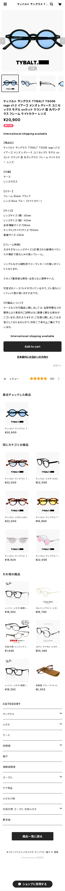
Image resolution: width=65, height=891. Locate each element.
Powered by (32, 857)
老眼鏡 (6, 745)
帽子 (5, 756)
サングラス (8, 714)
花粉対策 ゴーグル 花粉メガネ (20, 809)
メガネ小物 (9, 798)
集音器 (6, 819)
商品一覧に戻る (33, 836)
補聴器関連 (9, 766)
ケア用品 (8, 788)
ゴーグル (7, 777)
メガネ (6, 724)
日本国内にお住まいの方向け (32, 356)
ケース (6, 735)
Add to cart (32, 346)
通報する (57, 365)
